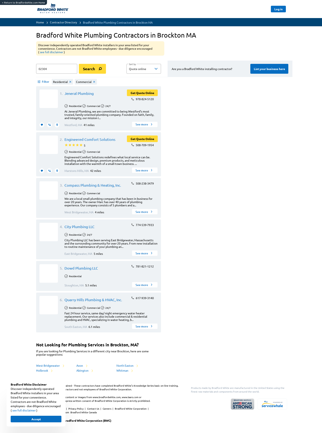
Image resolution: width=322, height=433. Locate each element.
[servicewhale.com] (272, 404)
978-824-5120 (142, 99)
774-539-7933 (142, 225)
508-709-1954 (142, 145)
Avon (82, 365)
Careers (107, 408)
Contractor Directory (63, 22)
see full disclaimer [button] (52, 52)
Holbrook (44, 370)
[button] (143, 69)
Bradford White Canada (83, 412)
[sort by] (150, 68)
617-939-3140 (142, 298)
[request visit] (57, 125)
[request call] (49, 125)
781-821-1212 (142, 266)
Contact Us (93, 408)
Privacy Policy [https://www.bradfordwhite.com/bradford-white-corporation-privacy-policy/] (76, 408)
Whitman (124, 370)
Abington (85, 370)
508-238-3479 (142, 183)
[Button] (278, 9)
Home (40, 22)
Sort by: (132, 64)
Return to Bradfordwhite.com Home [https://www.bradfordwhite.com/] (23, 2)
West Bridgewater (50, 365)
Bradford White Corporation (131, 408)
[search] (92, 69)
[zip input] (57, 68)
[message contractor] (41, 125)
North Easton (127, 365)
